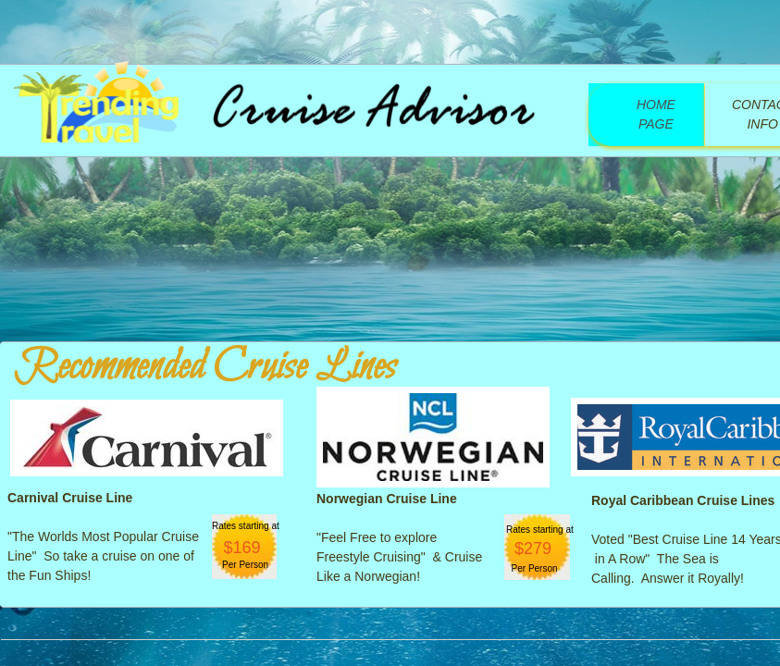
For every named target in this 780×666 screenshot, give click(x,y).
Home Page (656, 114)
